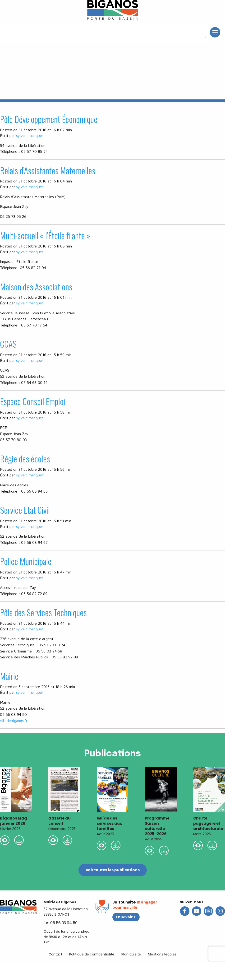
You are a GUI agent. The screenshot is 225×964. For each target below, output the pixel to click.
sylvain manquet (30, 135)
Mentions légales (162, 954)
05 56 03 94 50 (64, 923)
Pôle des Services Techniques (43, 612)
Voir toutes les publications (112, 870)
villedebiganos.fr (14, 720)
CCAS (8, 343)
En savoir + (126, 917)
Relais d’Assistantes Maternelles (47, 170)
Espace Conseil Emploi (32, 401)
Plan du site (131, 954)
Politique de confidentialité (91, 954)
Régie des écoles (25, 458)
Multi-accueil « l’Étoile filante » (45, 235)
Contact (55, 954)
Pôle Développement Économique (48, 119)
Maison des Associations (36, 286)
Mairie (9, 676)
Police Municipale (25, 561)
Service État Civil (25, 509)
